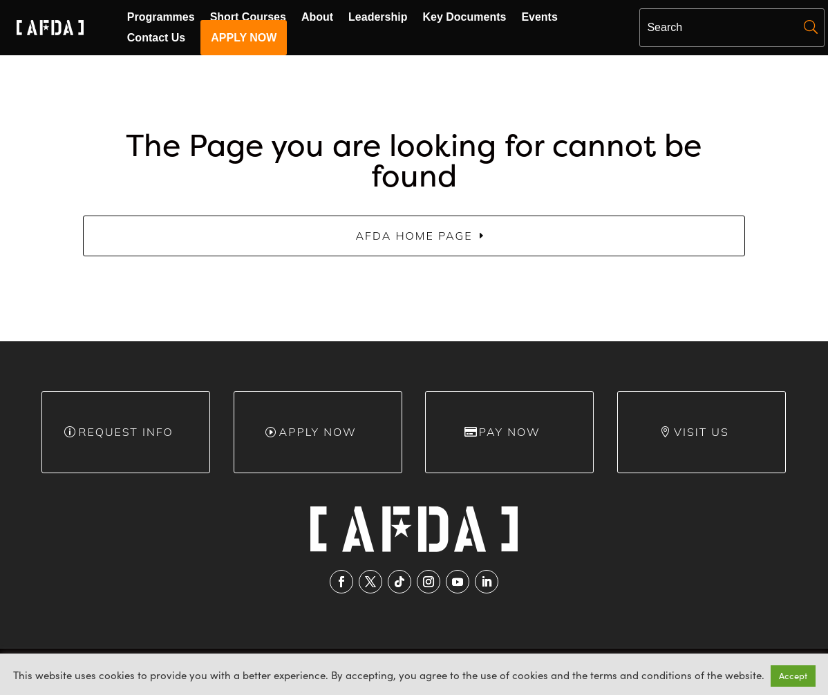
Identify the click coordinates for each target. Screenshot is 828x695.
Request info (125, 432)
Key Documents (464, 17)
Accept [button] (793, 675)
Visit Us (701, 432)
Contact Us (156, 38)
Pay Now (509, 432)
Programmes (161, 17)
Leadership (377, 17)
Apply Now (318, 432)
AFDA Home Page (413, 235)
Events (539, 17)
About (317, 17)
